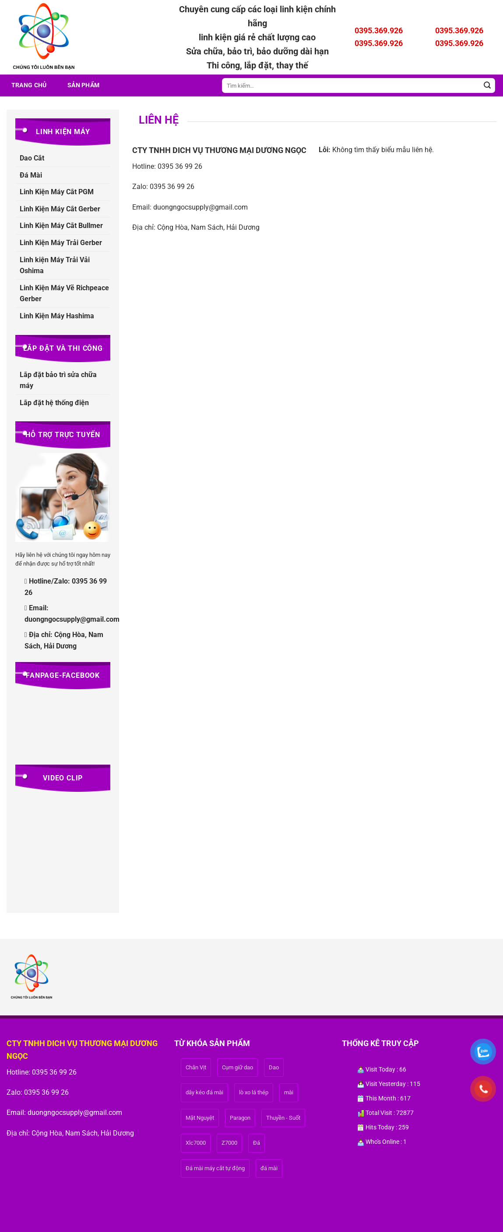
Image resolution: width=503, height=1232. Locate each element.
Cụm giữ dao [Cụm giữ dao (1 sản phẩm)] (237, 1067)
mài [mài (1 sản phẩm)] (288, 1092)
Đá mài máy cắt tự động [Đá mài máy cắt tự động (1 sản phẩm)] (215, 1168)
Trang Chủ (29, 85)
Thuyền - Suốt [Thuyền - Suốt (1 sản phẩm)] (283, 1117)
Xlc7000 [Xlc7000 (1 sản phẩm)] (196, 1142)
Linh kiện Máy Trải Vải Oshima (55, 265)
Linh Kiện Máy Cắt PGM (57, 192)
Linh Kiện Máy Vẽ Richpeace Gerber (64, 293)
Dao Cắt (32, 158)
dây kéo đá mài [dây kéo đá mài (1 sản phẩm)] (204, 1092)
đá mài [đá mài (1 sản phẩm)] (269, 1168)
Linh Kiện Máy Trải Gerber (61, 243)
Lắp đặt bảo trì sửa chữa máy (58, 380)
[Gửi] (487, 85)
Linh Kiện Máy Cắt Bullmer (61, 225)
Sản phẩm (83, 85)
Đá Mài (31, 175)
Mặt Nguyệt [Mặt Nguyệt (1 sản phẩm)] (200, 1117)
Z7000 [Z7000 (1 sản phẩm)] (229, 1142)
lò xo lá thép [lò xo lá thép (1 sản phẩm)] (253, 1092)
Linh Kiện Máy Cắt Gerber (60, 209)
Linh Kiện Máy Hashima (57, 316)
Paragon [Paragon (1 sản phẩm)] (240, 1117)
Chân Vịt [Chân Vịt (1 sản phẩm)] (196, 1067)
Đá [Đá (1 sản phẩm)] (256, 1142)
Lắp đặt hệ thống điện (54, 403)
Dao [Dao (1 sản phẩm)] (274, 1067)
